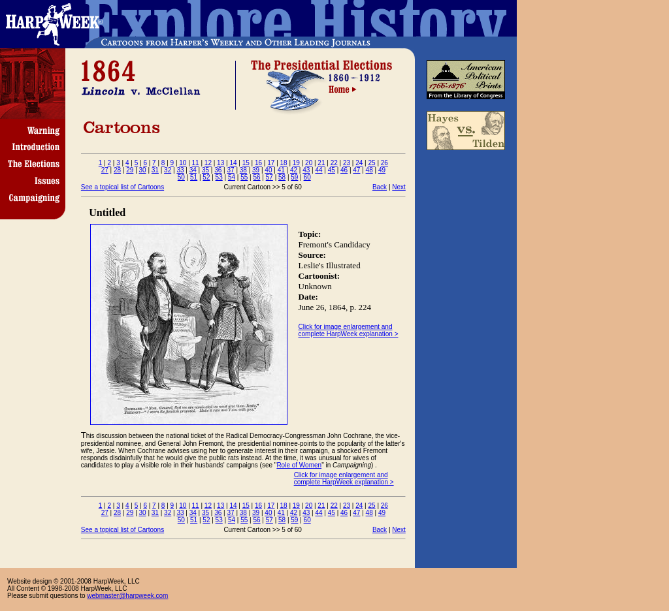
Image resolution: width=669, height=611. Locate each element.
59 (294, 177)
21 (321, 162)
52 (206, 177)
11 (195, 162)
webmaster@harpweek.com (127, 595)
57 (269, 177)
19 (296, 162)
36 (217, 170)
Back (379, 187)
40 (268, 170)
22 (334, 162)
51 (193, 177)
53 (219, 177)
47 (356, 170)
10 (182, 162)
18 (283, 162)
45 (331, 170)
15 (246, 162)
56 (256, 177)
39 (255, 170)
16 (258, 162)
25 (371, 162)
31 (155, 170)
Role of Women (298, 465)
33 (180, 170)
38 (243, 170)
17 (270, 162)
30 (142, 170)
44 (318, 170)
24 (359, 162)
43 (306, 170)
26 (384, 162)
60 (307, 177)
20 (308, 162)
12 (208, 162)
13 (220, 162)
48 (369, 170)
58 (282, 177)
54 (231, 177)
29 (129, 170)
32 (167, 170)
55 (244, 177)
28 (117, 170)
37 (231, 170)
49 (381, 170)
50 (181, 177)
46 (344, 170)
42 (293, 170)
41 (281, 170)
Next (399, 187)
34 (193, 170)
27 (104, 170)
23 (346, 162)
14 (233, 162)
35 (205, 170)
